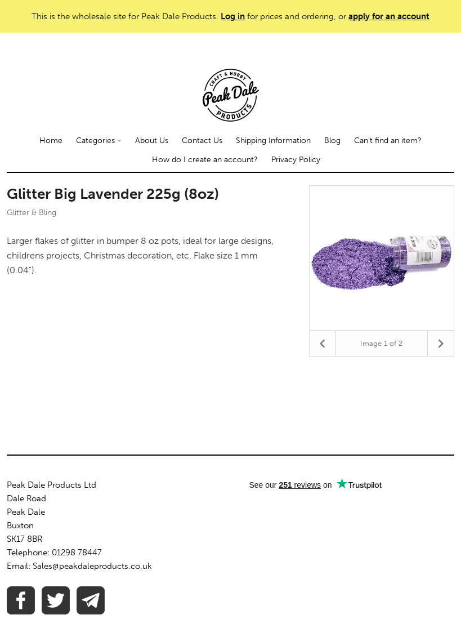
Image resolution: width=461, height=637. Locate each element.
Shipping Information (273, 140)
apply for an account (388, 16)
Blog (332, 140)
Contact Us (202, 140)
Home (50, 140)
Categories (99, 140)
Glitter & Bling (31, 212)
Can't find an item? (388, 140)
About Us (151, 140)
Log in (233, 16)
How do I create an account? (205, 159)
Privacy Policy (295, 159)
